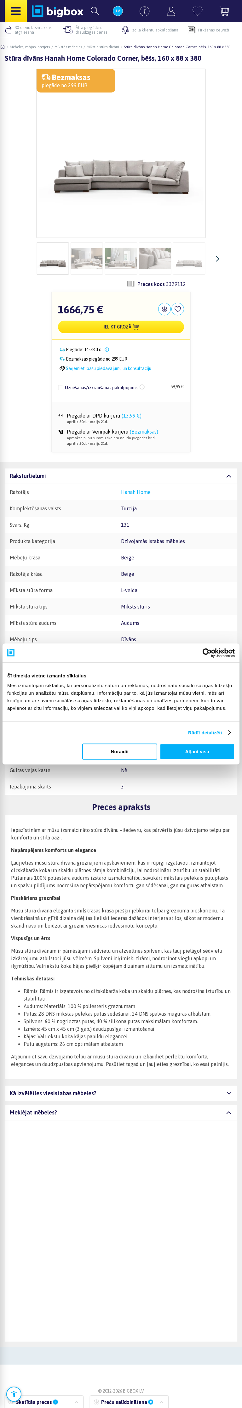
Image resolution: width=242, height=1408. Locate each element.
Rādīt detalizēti (205, 732)
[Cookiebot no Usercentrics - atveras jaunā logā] (207, 653)
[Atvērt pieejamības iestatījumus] (13, 1394)
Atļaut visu (197, 751)
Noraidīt (120, 751)
